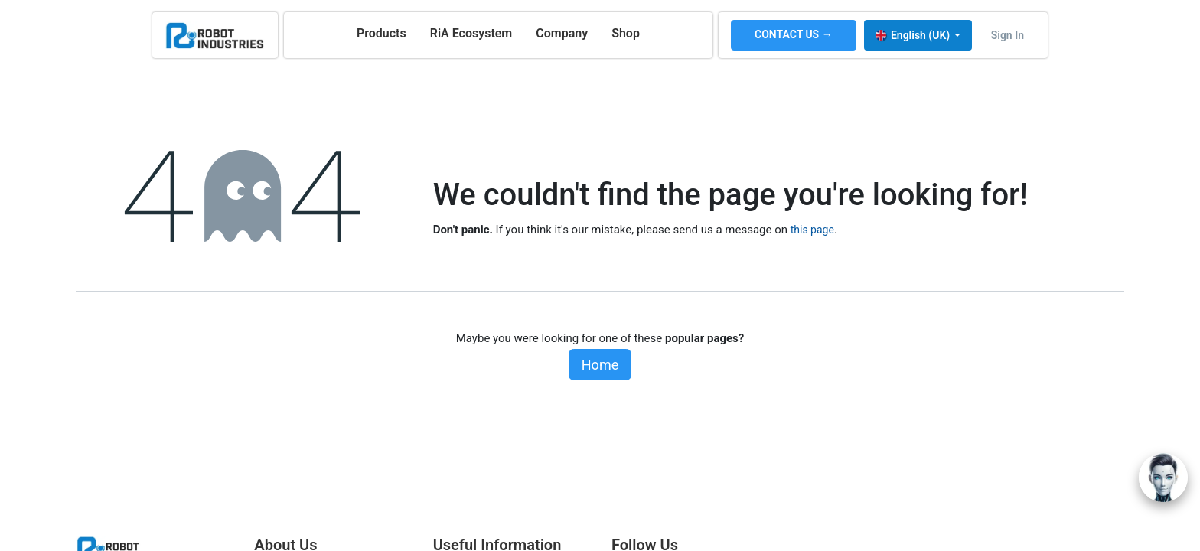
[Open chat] (1163, 477)
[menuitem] (381, 33)
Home (600, 365)
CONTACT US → (794, 34)
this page (812, 229)
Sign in (1007, 35)
